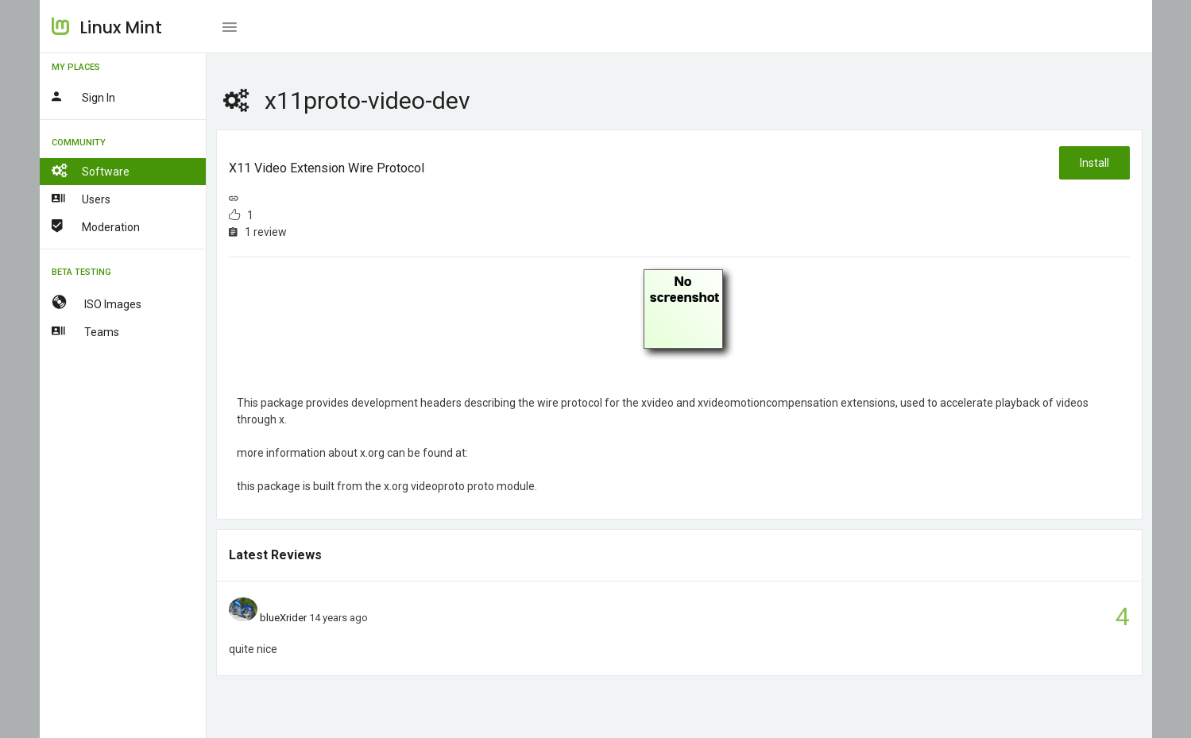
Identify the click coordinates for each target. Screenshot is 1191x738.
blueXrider (283, 618)
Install (1094, 162)
